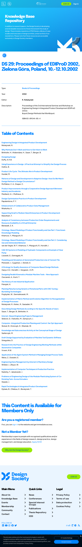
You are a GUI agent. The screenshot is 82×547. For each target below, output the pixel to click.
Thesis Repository (37, 513)
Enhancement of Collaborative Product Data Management (25, 206)
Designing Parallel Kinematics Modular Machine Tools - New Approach (30, 274)
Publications (35, 509)
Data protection (64, 503)
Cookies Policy (63, 506)
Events (5, 503)
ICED (31, 516)
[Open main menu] (3, 4)
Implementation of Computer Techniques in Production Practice (28, 369)
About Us (6, 495)
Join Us (66, 4)
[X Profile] (15, 525)
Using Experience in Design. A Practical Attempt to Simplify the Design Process (34, 164)
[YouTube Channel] (6, 525)
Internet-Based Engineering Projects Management (22, 316)
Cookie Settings (66, 538)
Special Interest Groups (37, 504)
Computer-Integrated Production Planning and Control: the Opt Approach (32, 323)
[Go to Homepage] (41, 3)
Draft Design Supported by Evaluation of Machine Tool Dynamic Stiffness (31, 337)
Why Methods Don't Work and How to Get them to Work (24, 150)
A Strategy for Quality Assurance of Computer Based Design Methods (30, 267)
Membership (8, 506)
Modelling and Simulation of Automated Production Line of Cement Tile (31, 260)
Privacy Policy (63, 495)
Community (7, 510)
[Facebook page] (12, 525)
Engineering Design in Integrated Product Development (24, 142)
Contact (5, 514)
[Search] (9, 4)
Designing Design (9, 157)
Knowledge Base (10, 499)
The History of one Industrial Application (18, 281)
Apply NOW (37, 442)
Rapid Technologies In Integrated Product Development (24, 386)
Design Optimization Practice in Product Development (24, 198)
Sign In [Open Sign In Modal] (76, 4)
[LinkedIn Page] (3, 525)
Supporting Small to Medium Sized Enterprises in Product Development (31, 213)
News (31, 495)
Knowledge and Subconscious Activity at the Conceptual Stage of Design (32, 330)
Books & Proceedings (31, 88)
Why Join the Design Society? (17, 450)
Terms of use (62, 499)
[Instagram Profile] (9, 525)
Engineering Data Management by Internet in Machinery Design (27, 362)
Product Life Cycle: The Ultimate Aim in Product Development (27, 171)
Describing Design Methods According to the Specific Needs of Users (30, 309)
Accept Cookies (66, 542)
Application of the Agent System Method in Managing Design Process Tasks (32, 355)
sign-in (15, 424)
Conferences (35, 499)
